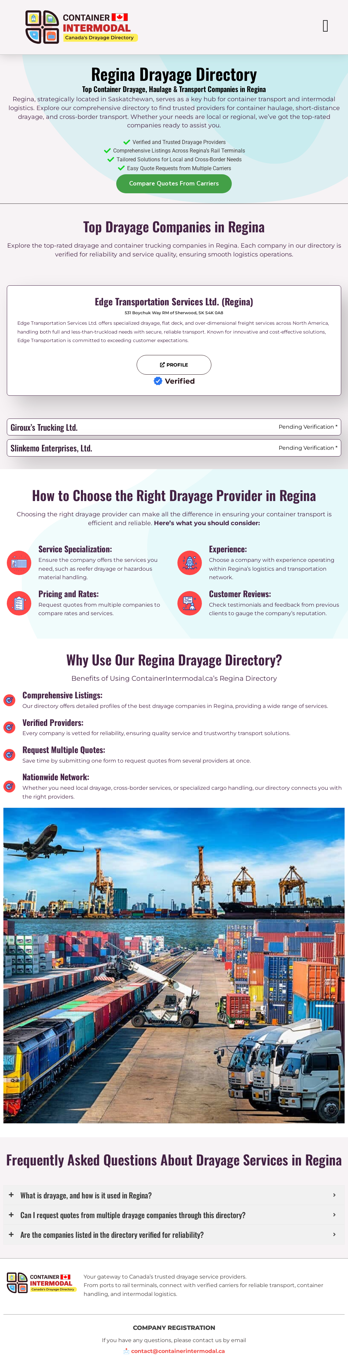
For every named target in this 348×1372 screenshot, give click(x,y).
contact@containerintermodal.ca (178, 1350)
